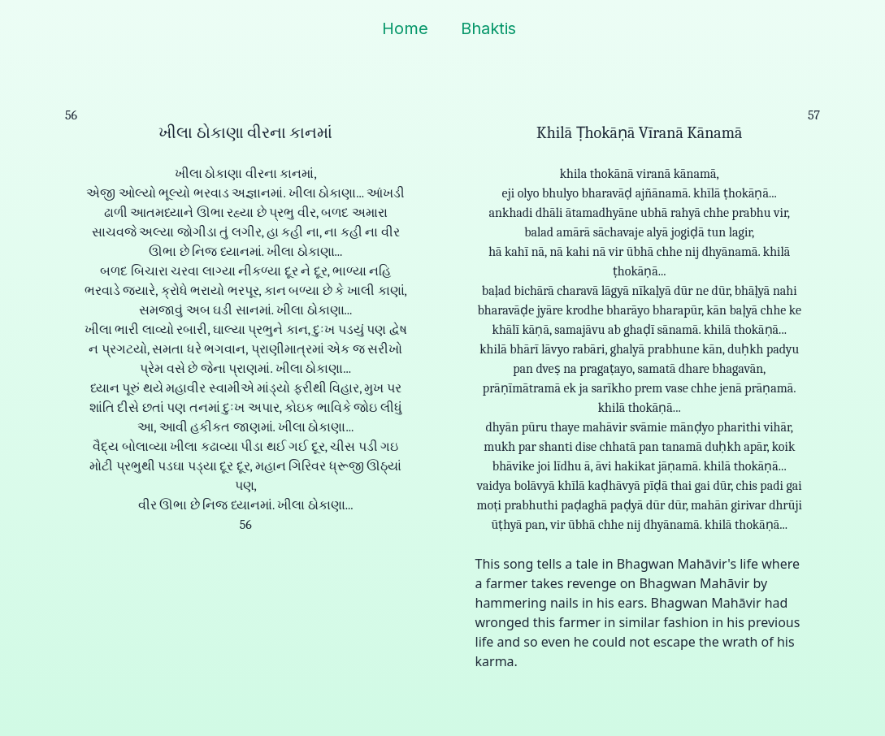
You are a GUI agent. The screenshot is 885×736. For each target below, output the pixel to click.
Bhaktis (488, 28)
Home (405, 28)
